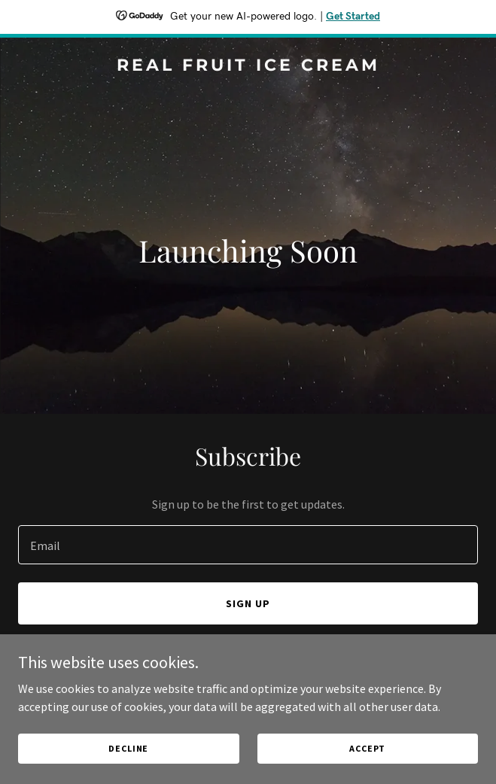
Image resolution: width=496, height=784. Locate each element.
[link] (248, 66)
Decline (128, 748)
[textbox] (248, 544)
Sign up (248, 603)
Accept (367, 748)
